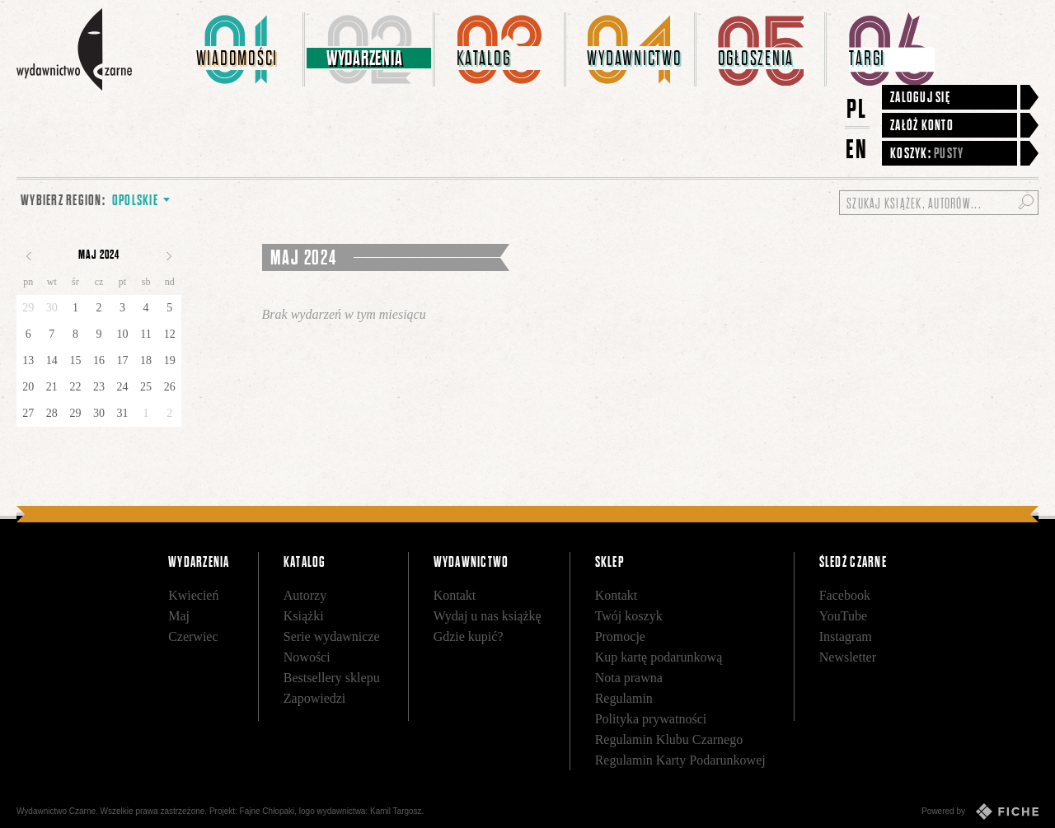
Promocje (620, 636)
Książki (304, 616)
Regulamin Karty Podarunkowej (680, 760)
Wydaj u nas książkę (488, 616)
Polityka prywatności (651, 719)
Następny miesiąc (169, 256)
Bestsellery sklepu (332, 678)
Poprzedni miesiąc (28, 256)
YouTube (843, 616)
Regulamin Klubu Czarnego (669, 739)
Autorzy (305, 595)
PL (857, 108)
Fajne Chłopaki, (268, 811)
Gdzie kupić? (469, 636)
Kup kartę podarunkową (659, 657)
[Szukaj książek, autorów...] (939, 202)
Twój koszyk (629, 616)
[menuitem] (240, 49)
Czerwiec (193, 636)
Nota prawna (629, 678)
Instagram (845, 636)
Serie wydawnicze (332, 636)
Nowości (307, 657)
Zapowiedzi (315, 698)
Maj (179, 616)
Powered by (980, 811)
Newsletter (847, 657)
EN (857, 148)
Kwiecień (193, 595)
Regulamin (624, 698)
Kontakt (455, 595)
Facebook (844, 595)
